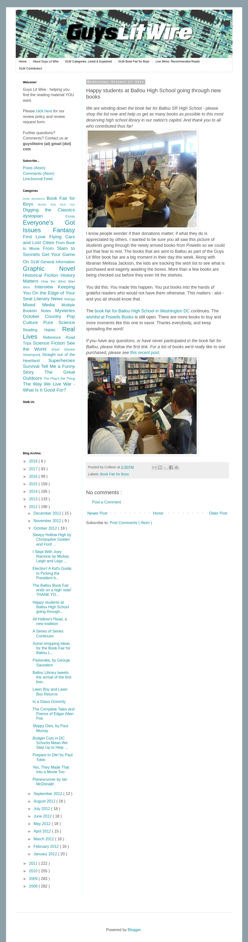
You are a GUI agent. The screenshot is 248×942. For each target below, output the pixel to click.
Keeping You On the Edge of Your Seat (49, 292)
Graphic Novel (49, 268)
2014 (34, 491)
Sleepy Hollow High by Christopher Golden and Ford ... (51, 539)
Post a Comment (106, 502)
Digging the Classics (49, 209)
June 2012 (43, 816)
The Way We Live (43, 383)
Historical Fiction (42, 275)
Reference (54, 337)
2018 (34, 461)
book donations (35, 199)
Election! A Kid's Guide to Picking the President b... (51, 573)
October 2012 (45, 528)
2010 (34, 871)
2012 (34, 507)
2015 (34, 484)
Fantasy (64, 230)
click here (44, 111)
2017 (34, 469)
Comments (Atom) (38, 173)
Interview (46, 286)
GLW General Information (53, 262)
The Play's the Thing (59, 378)
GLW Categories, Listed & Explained (88, 61)
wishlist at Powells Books (110, 317)
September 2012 (48, 794)
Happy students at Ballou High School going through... (50, 607)
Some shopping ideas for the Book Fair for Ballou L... (51, 648)
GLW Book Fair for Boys (133, 61)
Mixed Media (42, 304)
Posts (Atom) (34, 168)
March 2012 (44, 839)
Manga (69, 299)
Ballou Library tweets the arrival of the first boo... (51, 677)
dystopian (44, 215)
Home (23, 61)
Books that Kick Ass (56, 204)
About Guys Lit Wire (46, 61)
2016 (34, 476)
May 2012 (42, 824)
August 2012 (44, 801)
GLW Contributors (30, 68)
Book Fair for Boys (114, 474)
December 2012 (47, 513)
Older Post (218, 513)
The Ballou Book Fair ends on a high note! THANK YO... (51, 590)
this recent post (144, 352)
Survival (32, 366)
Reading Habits (42, 330)
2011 (34, 863)
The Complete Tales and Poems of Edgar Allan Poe (53, 713)
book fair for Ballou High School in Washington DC (143, 311)
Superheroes (61, 360)
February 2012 (46, 846)
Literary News (49, 298)
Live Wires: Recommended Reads (178, 61)
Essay (70, 216)
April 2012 (42, 831)
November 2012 (47, 521)
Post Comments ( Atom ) (131, 523)
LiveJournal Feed (38, 179)
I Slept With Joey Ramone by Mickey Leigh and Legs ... (50, 556)
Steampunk (32, 355)
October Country (45, 316)
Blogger (134, 930)
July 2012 (42, 809)
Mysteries (65, 310)
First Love (36, 236)
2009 (34, 879)
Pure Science (59, 322)
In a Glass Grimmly (48, 702)
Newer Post (97, 513)
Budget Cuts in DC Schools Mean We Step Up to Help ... (50, 742)
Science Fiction (50, 343)
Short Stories (63, 349)
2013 (34, 499)
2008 (34, 886)
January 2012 (45, 854)
